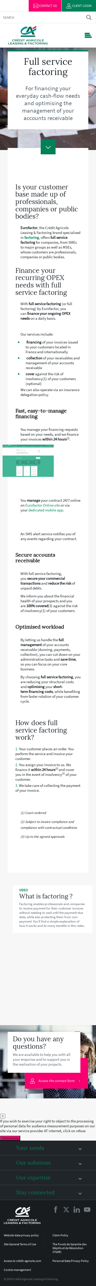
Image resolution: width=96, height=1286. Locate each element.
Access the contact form (52, 1081)
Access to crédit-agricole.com (22, 1261)
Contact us (45, 5)
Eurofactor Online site (42, 505)
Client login (78, 5)
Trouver (89, 17)
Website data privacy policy (21, 1235)
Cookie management (17, 1270)
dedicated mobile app (45, 510)
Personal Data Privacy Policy (70, 1261)
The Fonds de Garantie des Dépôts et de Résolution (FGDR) (69, 1248)
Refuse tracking (10, 1138)
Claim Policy (60, 1235)
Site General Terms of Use (20, 1244)
